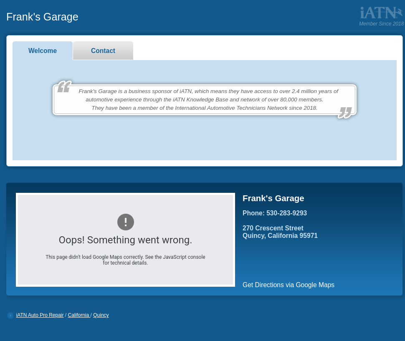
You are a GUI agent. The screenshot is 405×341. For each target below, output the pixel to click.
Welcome (42, 50)
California (79, 315)
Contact (103, 50)
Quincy (101, 315)
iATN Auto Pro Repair (40, 315)
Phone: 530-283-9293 (275, 213)
